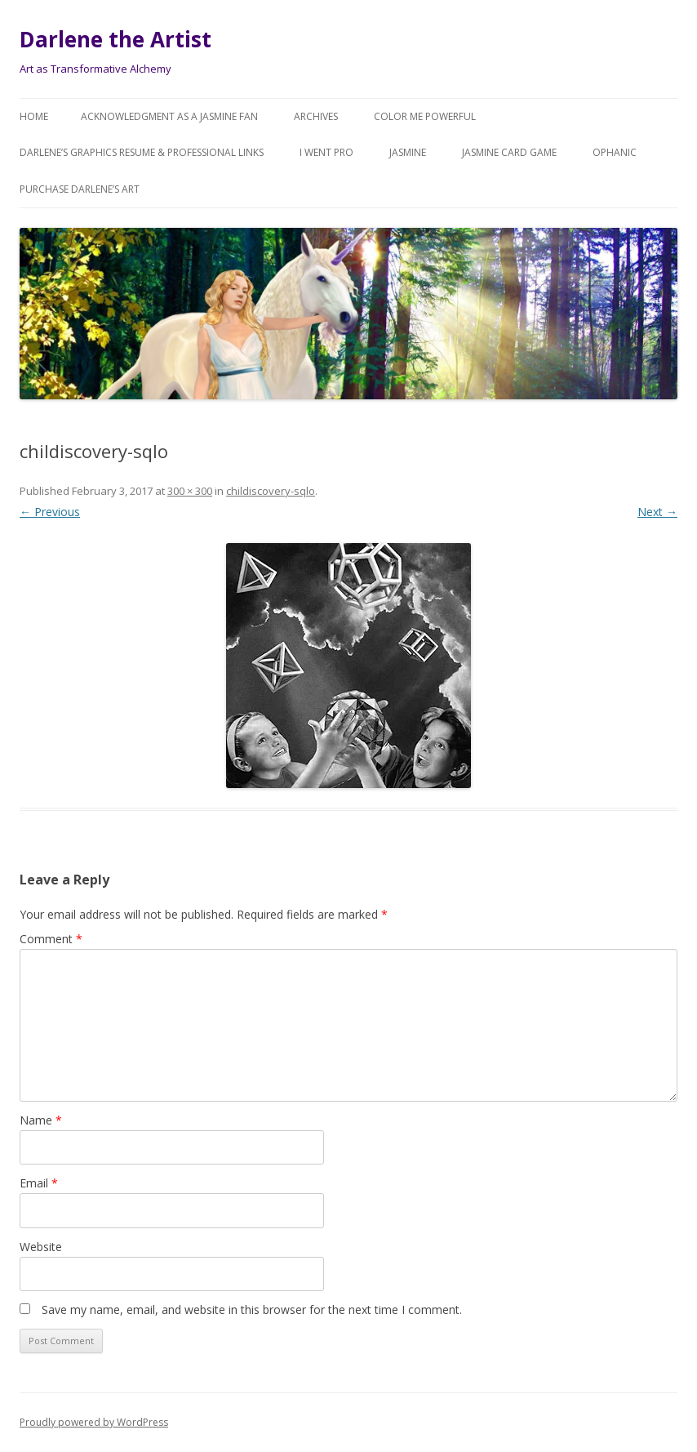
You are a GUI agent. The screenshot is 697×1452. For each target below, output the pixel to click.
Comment (51, 938)
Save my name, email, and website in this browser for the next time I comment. (252, 1309)
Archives (316, 116)
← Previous (50, 511)
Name (41, 1120)
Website (41, 1246)
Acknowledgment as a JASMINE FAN (169, 116)
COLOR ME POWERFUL (425, 116)
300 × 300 (189, 490)
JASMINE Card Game (509, 152)
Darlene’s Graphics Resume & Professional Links (142, 152)
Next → (657, 511)
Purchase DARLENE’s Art (80, 189)
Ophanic (615, 152)
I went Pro (326, 152)
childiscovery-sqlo (270, 490)
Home (34, 116)
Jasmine (407, 152)
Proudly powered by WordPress (94, 1422)
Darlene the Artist (115, 39)
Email (39, 1183)
